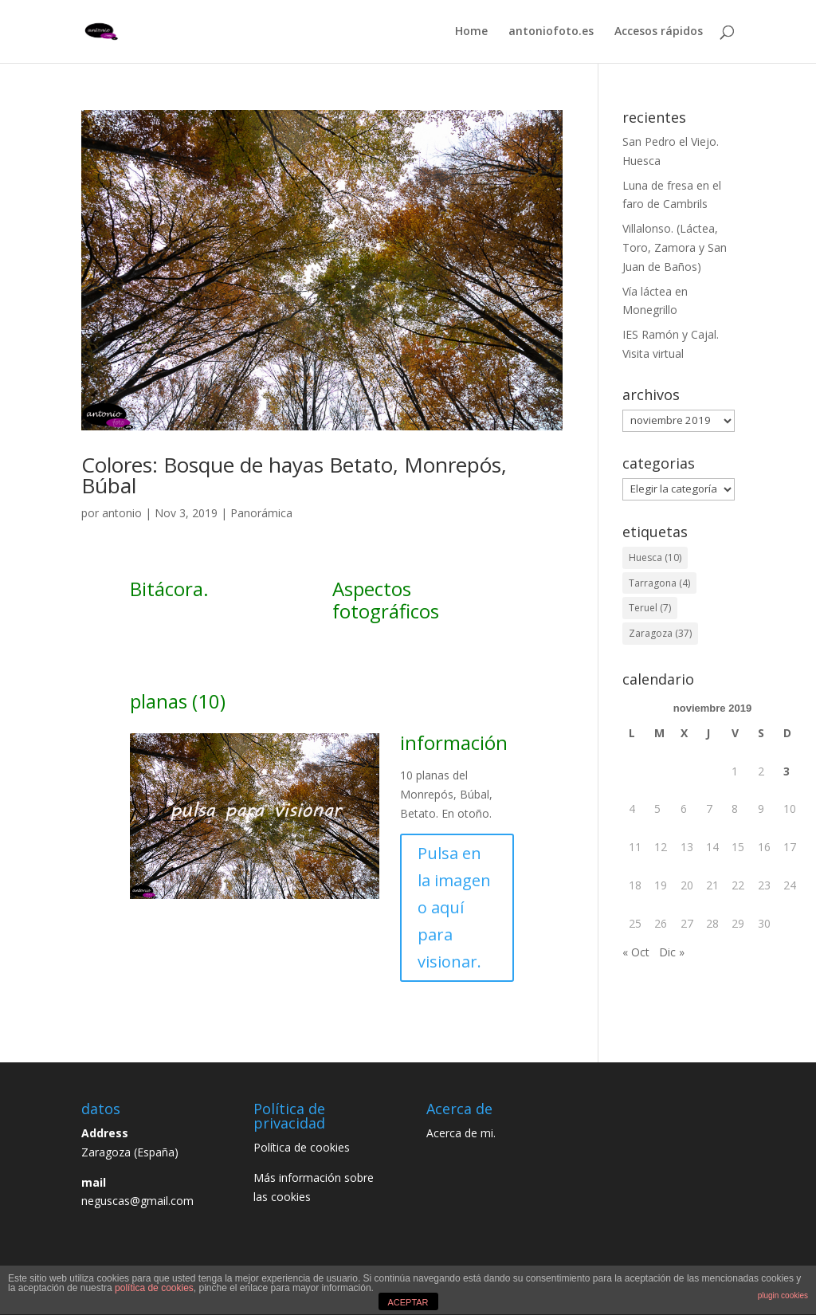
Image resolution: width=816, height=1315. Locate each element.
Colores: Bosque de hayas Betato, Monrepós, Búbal (294, 475)
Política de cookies (306, 1147)
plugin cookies (783, 1295)
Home (471, 32)
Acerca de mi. (461, 1132)
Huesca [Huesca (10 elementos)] (655, 557)
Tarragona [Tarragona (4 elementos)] (659, 583)
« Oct (635, 952)
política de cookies (154, 1287)
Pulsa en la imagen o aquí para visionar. (454, 907)
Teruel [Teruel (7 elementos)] (650, 607)
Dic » (672, 952)
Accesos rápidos (658, 32)
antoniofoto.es (551, 32)
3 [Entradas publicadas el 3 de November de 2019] (786, 771)
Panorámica (261, 512)
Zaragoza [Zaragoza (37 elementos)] (660, 633)
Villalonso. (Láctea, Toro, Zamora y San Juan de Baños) (674, 247)
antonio (122, 512)
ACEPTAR (407, 1302)
